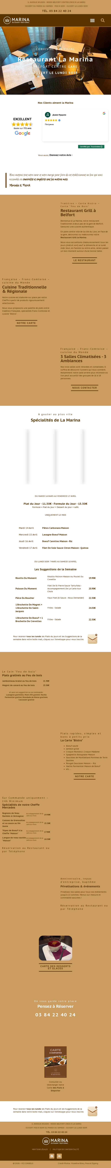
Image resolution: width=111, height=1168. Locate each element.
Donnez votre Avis (60, 155)
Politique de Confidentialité (66, 1149)
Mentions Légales (40, 1149)
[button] (92, 20)
